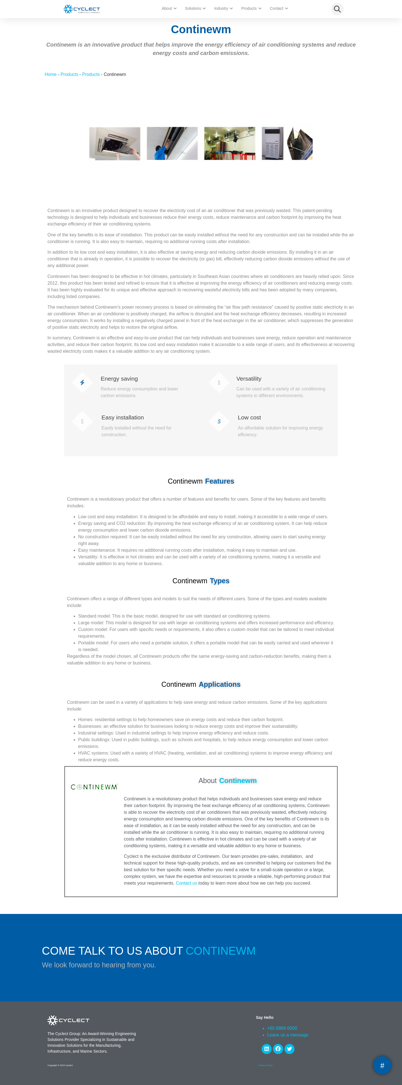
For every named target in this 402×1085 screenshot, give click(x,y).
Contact (279, 8)
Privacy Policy (266, 1065)
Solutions (195, 8)
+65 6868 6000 (282, 1028)
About (169, 8)
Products (251, 8)
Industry (223, 8)
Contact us (186, 883)
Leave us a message (287, 1035)
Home (51, 74)
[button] (337, 9)
